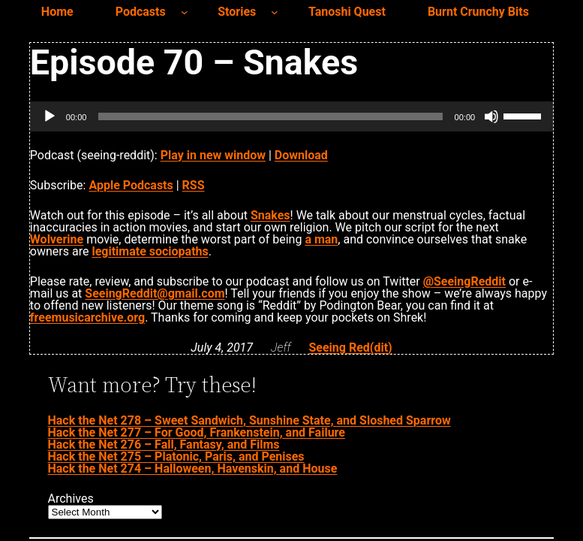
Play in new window (213, 155)
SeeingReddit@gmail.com (154, 293)
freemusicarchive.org (87, 317)
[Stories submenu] (274, 12)
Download (301, 155)
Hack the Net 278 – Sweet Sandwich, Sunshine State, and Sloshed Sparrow (249, 420)
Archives (71, 499)
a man (321, 239)
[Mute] (491, 116)
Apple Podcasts (131, 185)
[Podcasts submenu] (184, 12)
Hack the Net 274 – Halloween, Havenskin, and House (193, 468)
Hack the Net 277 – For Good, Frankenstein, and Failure (196, 432)
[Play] (49, 116)
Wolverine (56, 239)
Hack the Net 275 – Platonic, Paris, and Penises (176, 456)
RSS (193, 185)
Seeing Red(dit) (350, 347)
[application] (291, 116)
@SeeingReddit (464, 281)
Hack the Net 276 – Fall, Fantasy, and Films (164, 444)
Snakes (270, 215)
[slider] (270, 116)
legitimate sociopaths (150, 251)
